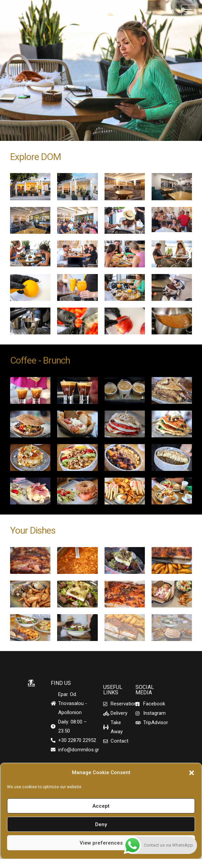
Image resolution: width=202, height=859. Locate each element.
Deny (101, 824)
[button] (191, 772)
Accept (101, 806)
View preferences (101, 843)
